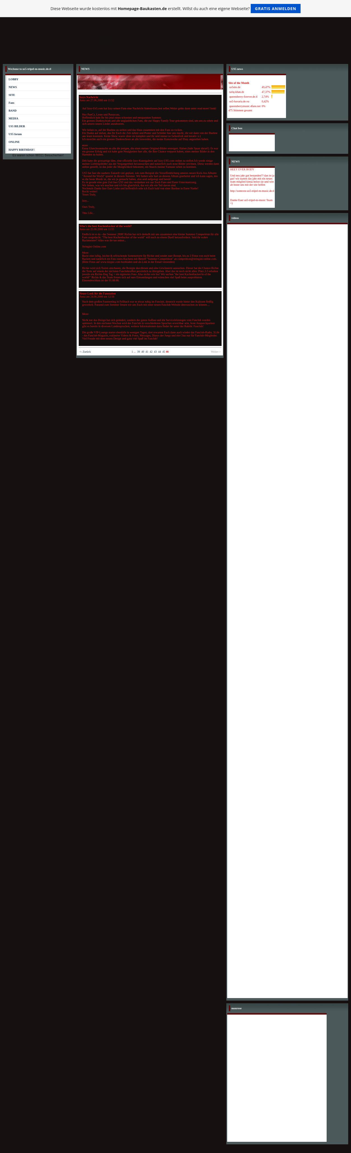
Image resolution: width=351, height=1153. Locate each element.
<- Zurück (85, 351)
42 (151, 351)
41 (146, 351)
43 (155, 351)
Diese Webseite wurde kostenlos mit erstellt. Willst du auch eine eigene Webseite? (175, 8)
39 (138, 351)
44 (159, 351)
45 (163, 351)
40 (142, 351)
